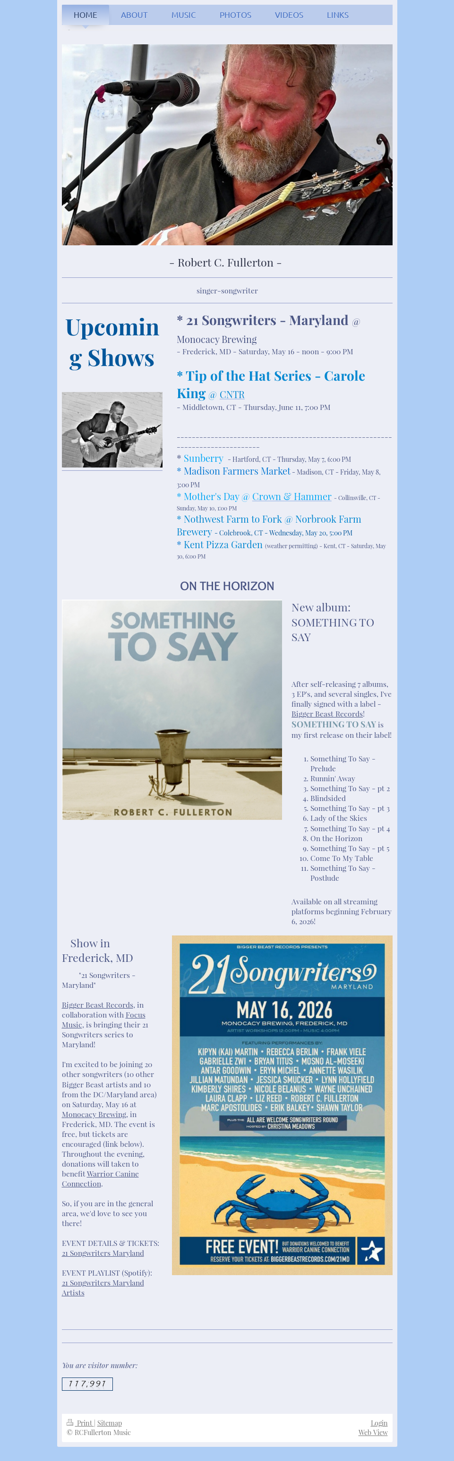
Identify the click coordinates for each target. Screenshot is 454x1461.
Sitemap (109, 1423)
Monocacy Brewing (94, 1114)
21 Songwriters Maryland (103, 1253)
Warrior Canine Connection (100, 1178)
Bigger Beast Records (327, 713)
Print (80, 1423)
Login (379, 1423)
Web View (373, 1432)
